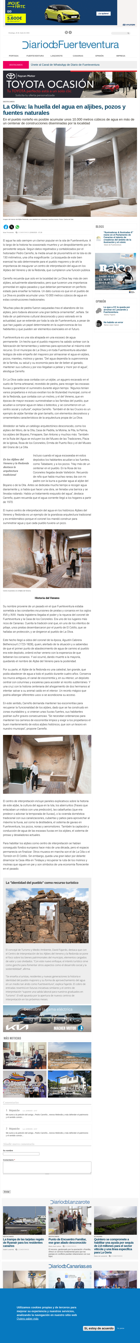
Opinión (99, 56)
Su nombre (8, 1150)
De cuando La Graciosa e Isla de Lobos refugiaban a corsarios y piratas (69, 1062)
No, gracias (120, 1328)
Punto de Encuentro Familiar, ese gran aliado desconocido (67, 1241)
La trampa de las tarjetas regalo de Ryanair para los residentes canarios (23, 1243)
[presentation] (24, 1183)
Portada (14, 56)
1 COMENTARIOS (23, 1249)
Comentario (9, 1160)
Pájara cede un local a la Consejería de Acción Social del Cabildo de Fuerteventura (69, 1091)
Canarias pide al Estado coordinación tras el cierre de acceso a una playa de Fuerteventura (23, 1061)
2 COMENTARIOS (23, 232)
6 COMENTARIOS (116, 1256)
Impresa (120, 56)
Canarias (78, 56)
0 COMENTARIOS (70, 1246)
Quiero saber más (27, 1318)
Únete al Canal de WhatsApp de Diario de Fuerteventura (65, 64)
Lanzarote (57, 56)
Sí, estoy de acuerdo (98, 1328)
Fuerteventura (35, 56)
